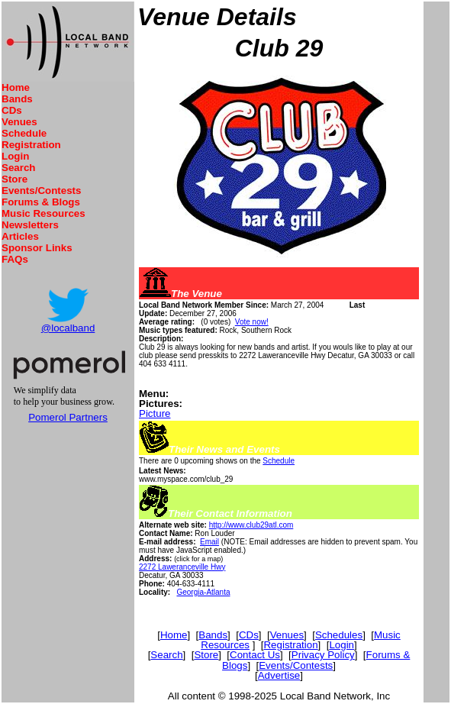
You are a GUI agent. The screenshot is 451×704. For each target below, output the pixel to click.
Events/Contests (41, 190)
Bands (17, 99)
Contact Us (255, 654)
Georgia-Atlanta (203, 592)
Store (14, 179)
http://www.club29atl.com (251, 525)
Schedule (24, 133)
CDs (12, 110)
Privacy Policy (323, 654)
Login (15, 156)
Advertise (279, 675)
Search (18, 167)
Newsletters (30, 225)
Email (209, 542)
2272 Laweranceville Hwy (182, 567)
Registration (31, 144)
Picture (154, 413)
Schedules (338, 635)
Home (16, 87)
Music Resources (43, 213)
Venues (19, 122)
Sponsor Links (37, 248)
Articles (20, 236)
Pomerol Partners (68, 417)
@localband (68, 328)
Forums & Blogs (41, 202)
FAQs (15, 259)
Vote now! (252, 322)
